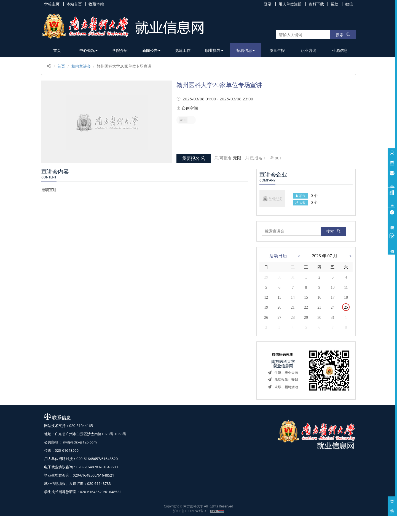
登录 (268, 4)
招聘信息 (246, 50)
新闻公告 (151, 50)
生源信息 (340, 50)
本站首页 (74, 4)
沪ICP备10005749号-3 (189, 511)
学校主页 (52, 4)
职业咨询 (308, 50)
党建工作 (183, 50)
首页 (57, 50)
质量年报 (277, 50)
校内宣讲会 (81, 66)
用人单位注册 (290, 4)
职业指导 (214, 50)
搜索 (343, 34)
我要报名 (193, 158)
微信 (349, 4)
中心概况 (88, 50)
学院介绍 (120, 50)
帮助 (334, 4)
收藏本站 (96, 4)
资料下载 (316, 4)
